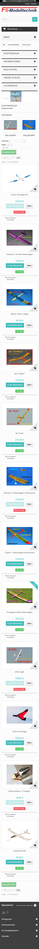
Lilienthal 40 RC (19, 851)
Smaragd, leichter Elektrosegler (19, 612)
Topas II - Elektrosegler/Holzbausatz (20, 552)
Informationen (12, 61)
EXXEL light (19, 672)
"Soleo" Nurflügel (19, 731)
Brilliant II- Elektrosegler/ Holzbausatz (19, 493)
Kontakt (27, 3)
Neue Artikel (10, 69)
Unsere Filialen (12, 77)
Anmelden (33, 3)
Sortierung (5, 141)
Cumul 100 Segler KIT (19, 194)
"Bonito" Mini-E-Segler (19, 314)
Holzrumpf (29, 135)
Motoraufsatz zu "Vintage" (19, 791)
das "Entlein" (19, 373)
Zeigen (4, 144)
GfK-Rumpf (10, 135)
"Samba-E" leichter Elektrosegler (19, 254)
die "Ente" (19, 433)
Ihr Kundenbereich (10, 930)
